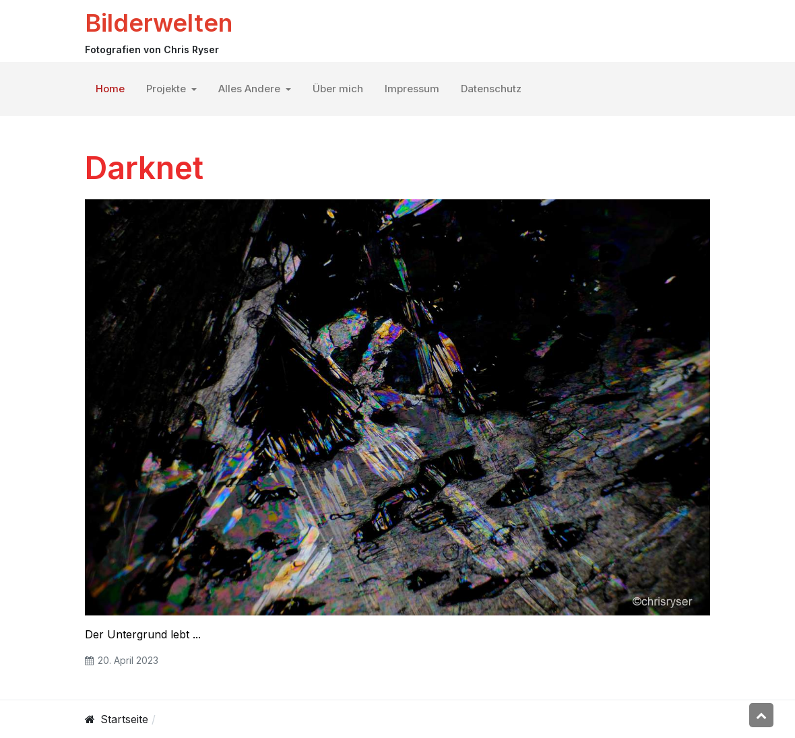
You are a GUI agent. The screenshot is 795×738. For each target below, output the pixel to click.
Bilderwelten (158, 23)
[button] (171, 89)
